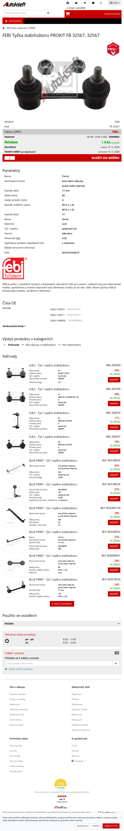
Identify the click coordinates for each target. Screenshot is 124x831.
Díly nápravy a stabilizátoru (41, 344)
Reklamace (15, 704)
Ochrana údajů (16, 724)
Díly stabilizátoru (71, 344)
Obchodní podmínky (19, 709)
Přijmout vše (111, 826)
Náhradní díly (16, 745)
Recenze (75, 755)
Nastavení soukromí (81, 730)
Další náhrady (62, 603)
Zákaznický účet (81, 687)
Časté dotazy (16, 719)
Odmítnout (83, 826)
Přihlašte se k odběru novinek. (22, 658)
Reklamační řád (17, 714)
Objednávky (77, 704)
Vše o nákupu (17, 687)
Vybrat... (96, 826)
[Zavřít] (121, 818)
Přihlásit (75, 699)
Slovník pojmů (16, 771)
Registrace (76, 694)
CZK (114, 2)
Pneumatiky (15, 755)
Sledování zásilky (79, 709)
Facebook (79, 761)
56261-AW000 (57, 320)
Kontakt (75, 750)
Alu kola (13, 750)
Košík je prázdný (112, 13)
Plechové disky (16, 761)
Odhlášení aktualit (80, 724)
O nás (74, 745)
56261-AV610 (57, 309)
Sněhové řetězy (17, 766)
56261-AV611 (57, 314)
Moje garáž (77, 719)
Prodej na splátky (17, 699)
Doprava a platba (17, 694)
